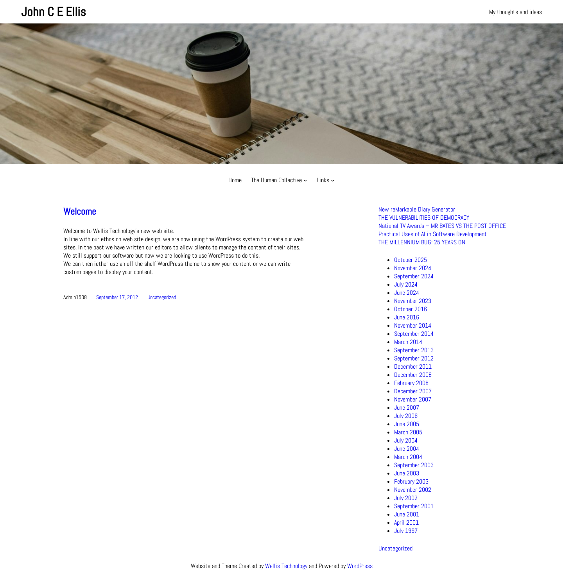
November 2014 (412, 325)
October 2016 (410, 309)
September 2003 (414, 465)
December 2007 (413, 391)
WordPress (360, 566)
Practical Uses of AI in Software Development (432, 234)
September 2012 (414, 358)
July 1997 (406, 531)
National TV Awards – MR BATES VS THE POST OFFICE (442, 226)
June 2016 (406, 317)
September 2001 (414, 506)
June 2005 (406, 424)
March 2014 (408, 342)
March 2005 (408, 432)
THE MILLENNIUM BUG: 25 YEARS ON (421, 242)
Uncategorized (161, 297)
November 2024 (412, 268)
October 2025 (410, 260)
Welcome (79, 211)
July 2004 (406, 440)
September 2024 (414, 276)
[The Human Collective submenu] (305, 180)
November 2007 (412, 399)
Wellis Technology (286, 566)
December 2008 (413, 375)
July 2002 (406, 498)
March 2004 (408, 457)
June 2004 (406, 449)
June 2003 (406, 473)
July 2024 (406, 284)
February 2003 (411, 481)
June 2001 (406, 514)
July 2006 (406, 416)
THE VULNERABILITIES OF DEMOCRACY (423, 217)
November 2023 (412, 301)
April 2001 (406, 522)
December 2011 (413, 366)
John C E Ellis (53, 12)
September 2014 (414, 334)
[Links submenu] (333, 180)
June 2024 (406, 293)
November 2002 (412, 490)
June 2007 (406, 407)
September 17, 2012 (117, 297)
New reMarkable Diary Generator (416, 209)
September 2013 (414, 350)
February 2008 (411, 383)
